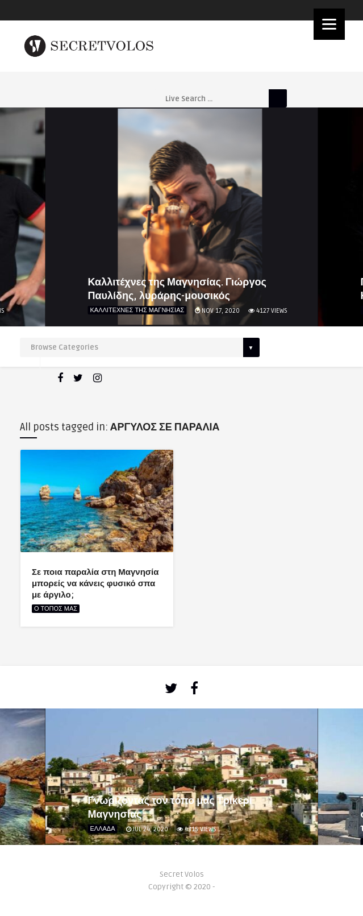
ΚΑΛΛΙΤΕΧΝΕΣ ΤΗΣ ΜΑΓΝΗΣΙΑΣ (137, 310)
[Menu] (329, 24)
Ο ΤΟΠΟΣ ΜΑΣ (55, 608)
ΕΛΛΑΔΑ (102, 828)
